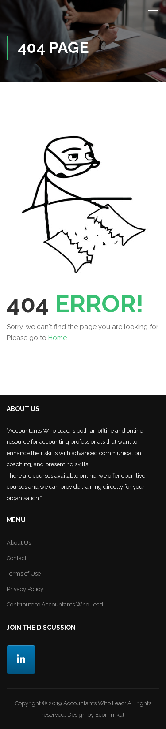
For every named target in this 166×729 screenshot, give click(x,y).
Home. (58, 338)
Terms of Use (24, 573)
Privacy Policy (25, 589)
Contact (17, 558)
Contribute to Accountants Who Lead (55, 604)
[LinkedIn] (21, 659)
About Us (19, 542)
